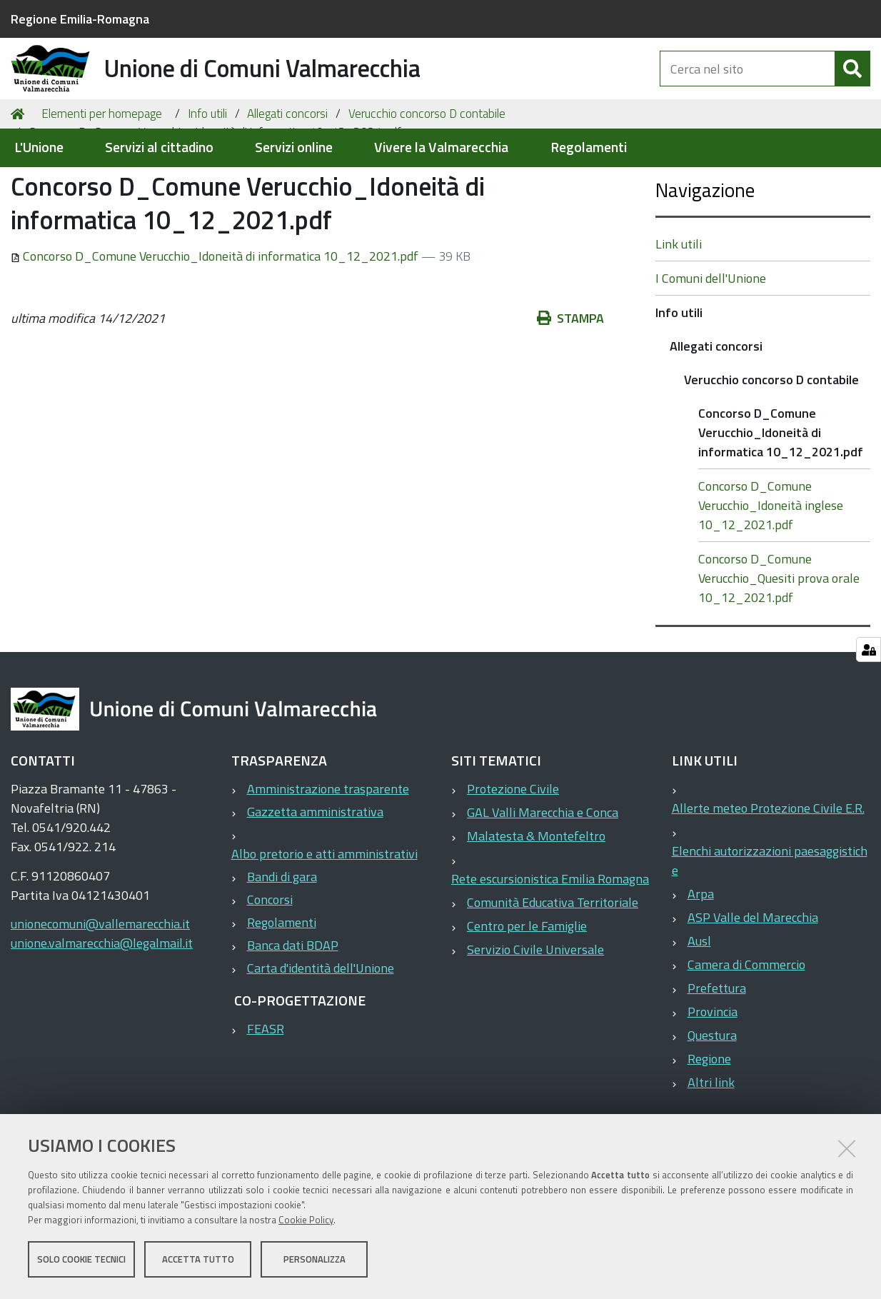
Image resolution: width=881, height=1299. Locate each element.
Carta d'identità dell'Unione (320, 1037)
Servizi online (294, 147)
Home (20, 183)
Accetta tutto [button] (198, 1262)
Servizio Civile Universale (535, 1018)
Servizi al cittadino (159, 147)
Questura (712, 1104)
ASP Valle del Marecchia (753, 986)
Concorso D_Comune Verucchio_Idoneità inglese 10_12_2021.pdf (770, 574)
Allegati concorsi (287, 183)
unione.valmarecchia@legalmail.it (102, 1012)
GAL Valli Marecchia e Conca (542, 881)
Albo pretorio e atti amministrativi (324, 923)
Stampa (570, 387)
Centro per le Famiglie (527, 995)
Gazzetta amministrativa (315, 881)
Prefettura (717, 1057)
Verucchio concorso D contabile (426, 183)
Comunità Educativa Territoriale (552, 971)
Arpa (701, 963)
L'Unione (39, 147)
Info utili (207, 183)
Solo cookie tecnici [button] (81, 1262)
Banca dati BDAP (292, 1014)
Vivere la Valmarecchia (441, 147)
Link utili (678, 313)
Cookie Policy (305, 1222)
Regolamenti (588, 147)
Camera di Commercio (746, 1033)
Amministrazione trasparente (328, 858)
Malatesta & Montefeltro (536, 905)
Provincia (712, 1080)
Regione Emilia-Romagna (80, 19)
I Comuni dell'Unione (710, 347)
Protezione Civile (513, 858)
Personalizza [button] (314, 1262)
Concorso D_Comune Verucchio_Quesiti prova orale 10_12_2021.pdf (779, 647)
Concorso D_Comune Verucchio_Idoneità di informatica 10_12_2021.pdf (216, 325)
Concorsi (270, 968)
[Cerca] (852, 84)
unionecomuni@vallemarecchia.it (100, 993)
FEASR (265, 1098)
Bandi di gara (282, 946)
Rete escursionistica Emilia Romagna (550, 948)
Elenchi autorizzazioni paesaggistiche (769, 930)
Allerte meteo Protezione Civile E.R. (768, 877)
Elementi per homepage (101, 183)
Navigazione (705, 259)
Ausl (699, 1010)
